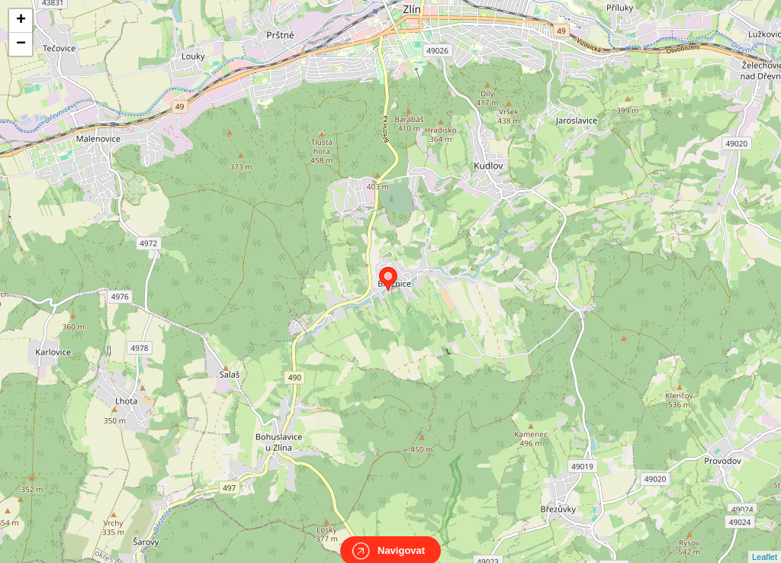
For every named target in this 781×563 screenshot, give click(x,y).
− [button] (21, 44)
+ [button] (21, 20)
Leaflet (764, 543)
